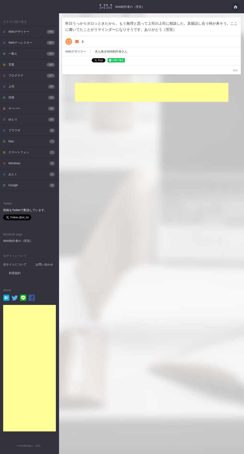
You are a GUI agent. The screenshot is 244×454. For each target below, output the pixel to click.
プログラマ (31, 76)
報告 (235, 70)
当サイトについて (15, 264)
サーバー (31, 108)
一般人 (31, 54)
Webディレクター (31, 43)
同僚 (31, 98)
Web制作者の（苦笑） (130, 6)
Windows (31, 163)
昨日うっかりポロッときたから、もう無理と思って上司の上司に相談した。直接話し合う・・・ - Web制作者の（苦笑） (105, 6)
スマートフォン (31, 152)
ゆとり (31, 119)
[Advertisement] (29, 368)
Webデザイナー (31, 32)
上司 (31, 87)
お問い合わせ (44, 264)
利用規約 (15, 273)
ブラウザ (31, 130)
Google (31, 185)
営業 (31, 65)
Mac (31, 141)
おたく (31, 174)
